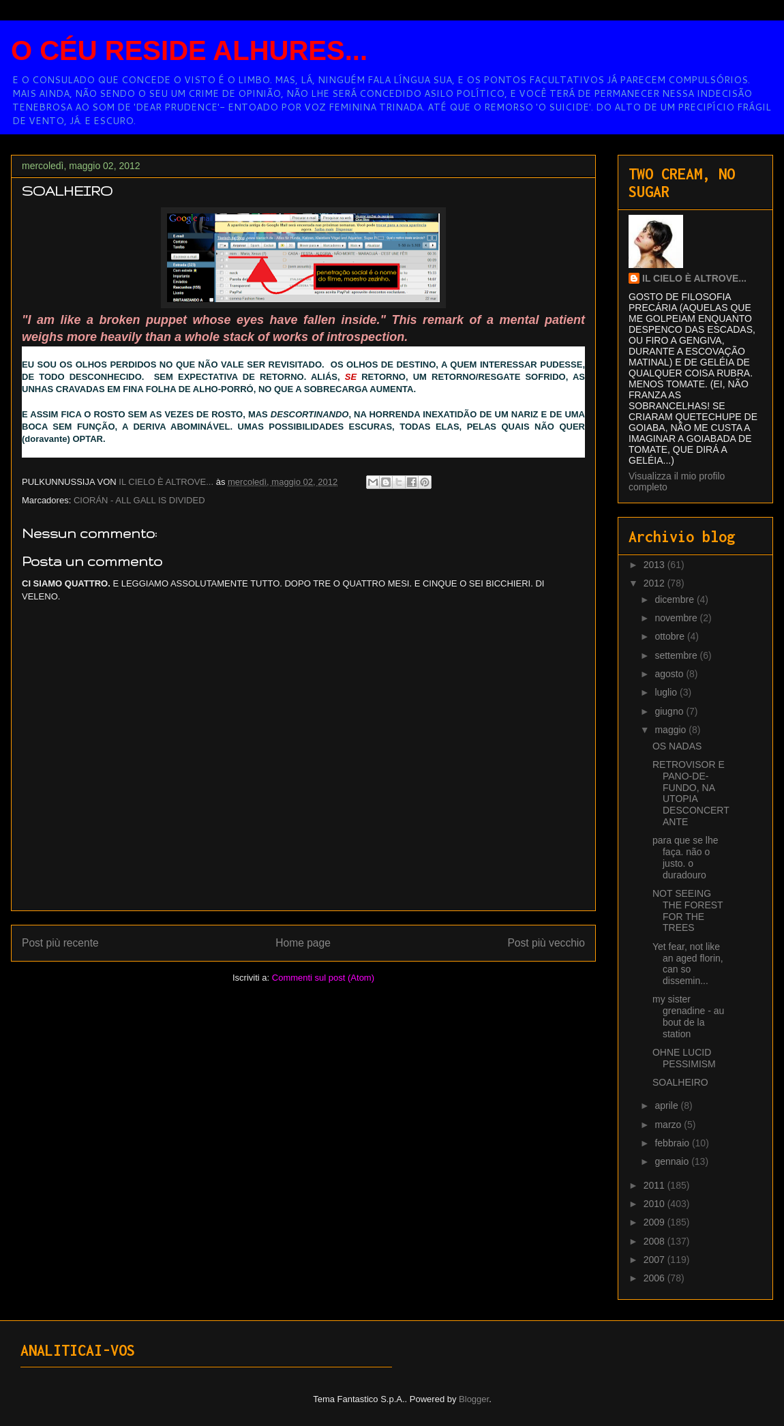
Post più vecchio (546, 943)
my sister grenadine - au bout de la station (688, 1016)
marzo (669, 1124)
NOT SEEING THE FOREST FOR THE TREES (687, 910)
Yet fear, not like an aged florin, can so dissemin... (687, 963)
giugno (670, 711)
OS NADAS (677, 746)
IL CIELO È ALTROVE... (694, 278)
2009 (655, 1222)
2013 (655, 564)
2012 (655, 583)
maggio (671, 729)
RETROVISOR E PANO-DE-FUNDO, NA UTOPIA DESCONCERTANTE (690, 793)
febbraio (672, 1143)
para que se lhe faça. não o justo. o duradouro (685, 857)
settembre (676, 655)
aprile (667, 1105)
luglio (667, 692)
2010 (655, 1203)
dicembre (675, 599)
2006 (655, 1278)
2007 (655, 1259)
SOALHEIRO (680, 1082)
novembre (676, 617)
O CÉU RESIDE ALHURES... (189, 50)
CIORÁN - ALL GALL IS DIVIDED (139, 500)
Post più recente (60, 943)
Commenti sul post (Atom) (323, 977)
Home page (303, 943)
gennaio (672, 1161)
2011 (655, 1185)
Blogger (474, 1399)
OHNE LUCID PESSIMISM (684, 1058)
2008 (655, 1241)
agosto (670, 673)
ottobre (670, 636)
